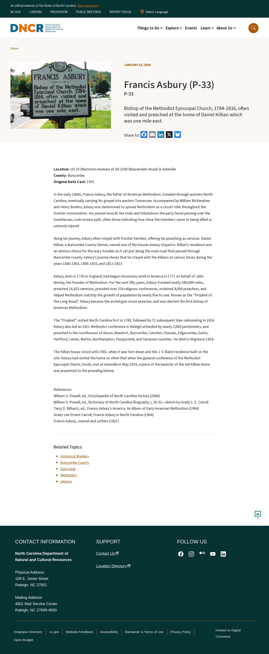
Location (113, 566)
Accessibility (109, 632)
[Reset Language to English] (142, 12)
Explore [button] (172, 28)
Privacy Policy (180, 632)
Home (14, 48)
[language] (157, 12)
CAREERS (35, 12)
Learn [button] (205, 28)
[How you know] (88, 6)
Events (191, 28)
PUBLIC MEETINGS (88, 12)
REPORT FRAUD (120, 12)
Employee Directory (28, 632)
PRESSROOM (58, 12)
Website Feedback (79, 632)
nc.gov (54, 632)
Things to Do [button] (148, 28)
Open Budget (23, 640)
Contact (107, 553)
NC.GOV (16, 12)
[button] (253, 28)
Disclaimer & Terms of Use (144, 632)
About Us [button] (224, 28)
